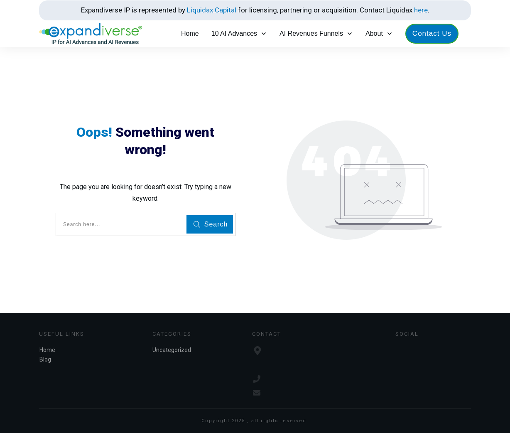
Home (47, 350)
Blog (45, 359)
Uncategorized (171, 350)
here (421, 10)
